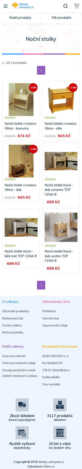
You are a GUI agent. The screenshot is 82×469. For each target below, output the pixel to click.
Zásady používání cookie (19, 370)
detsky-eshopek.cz (51, 462)
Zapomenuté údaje (55, 325)
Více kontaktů (51, 384)
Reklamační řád (12, 318)
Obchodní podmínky (15, 311)
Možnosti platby (12, 332)
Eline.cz (49, 466)
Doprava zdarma (13, 356)
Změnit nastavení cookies (19, 376)
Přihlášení (49, 311)
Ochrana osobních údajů (19, 363)
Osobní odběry (12, 325)
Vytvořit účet (50, 318)
